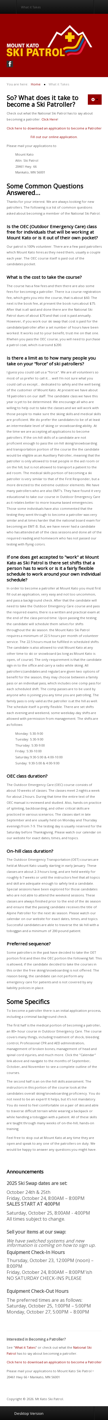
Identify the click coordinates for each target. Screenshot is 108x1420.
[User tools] (95, 99)
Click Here (49, 119)
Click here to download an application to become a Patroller (54, 128)
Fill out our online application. (54, 137)
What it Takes (25, 1347)
